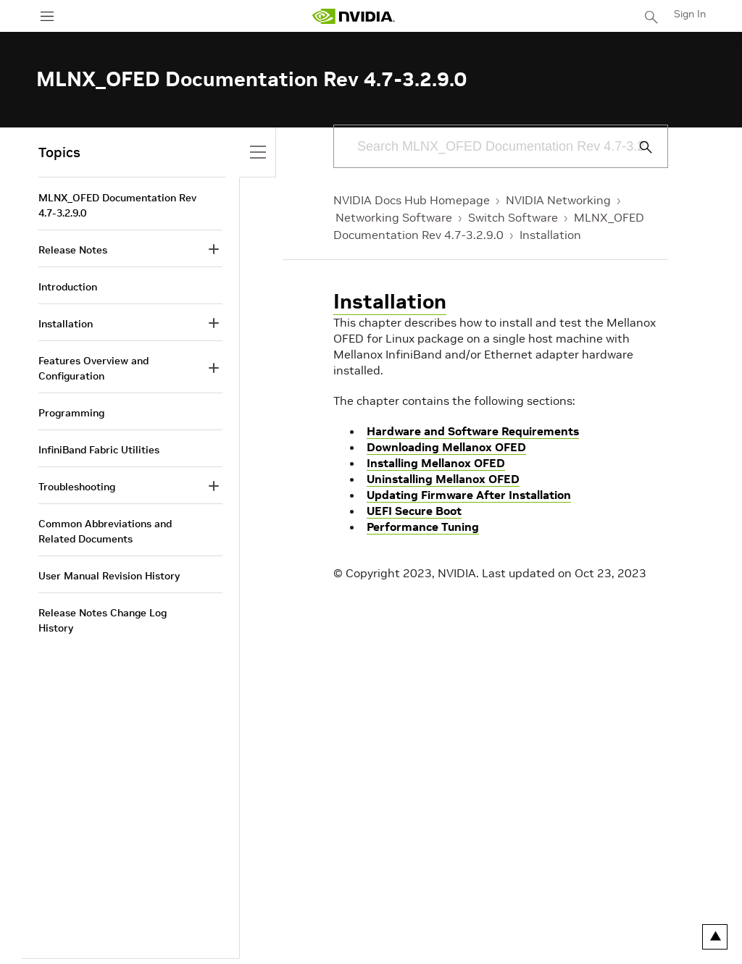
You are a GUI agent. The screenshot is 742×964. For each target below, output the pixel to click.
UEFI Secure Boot (414, 510)
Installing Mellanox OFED (436, 463)
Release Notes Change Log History (102, 620)
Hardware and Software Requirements (473, 431)
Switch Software (513, 217)
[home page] (353, 16)
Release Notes (72, 249)
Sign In (690, 13)
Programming (71, 412)
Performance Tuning (423, 526)
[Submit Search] (638, 147)
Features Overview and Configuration (93, 368)
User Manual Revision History (109, 575)
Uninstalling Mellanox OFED (443, 478)
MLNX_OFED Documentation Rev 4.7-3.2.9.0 (117, 205)
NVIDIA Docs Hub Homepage (411, 200)
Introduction (67, 286)
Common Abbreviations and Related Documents (105, 531)
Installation (550, 234)
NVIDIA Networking (558, 200)
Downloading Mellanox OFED (446, 447)
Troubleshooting (76, 486)
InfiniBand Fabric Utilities (98, 449)
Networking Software (393, 217)
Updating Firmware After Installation (469, 494)
